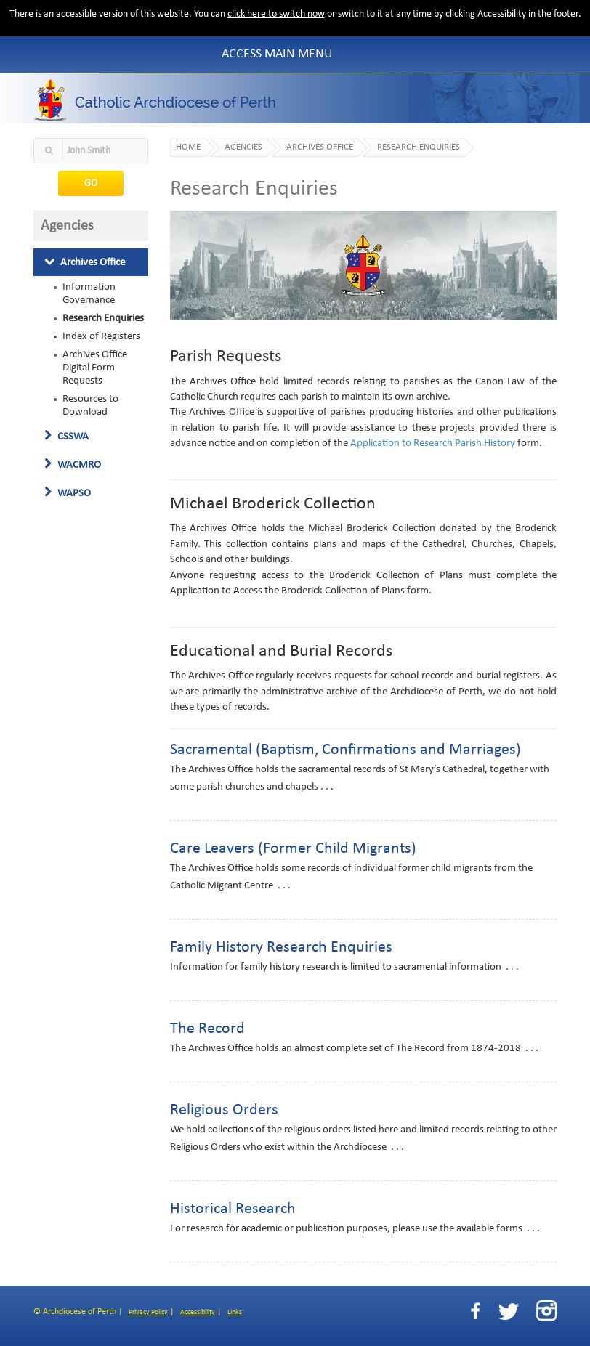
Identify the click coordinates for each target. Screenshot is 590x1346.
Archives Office (84, 262)
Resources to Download (90, 405)
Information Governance (89, 293)
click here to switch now (276, 14)
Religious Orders (224, 1110)
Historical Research (233, 1209)
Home (188, 147)
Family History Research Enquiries (281, 947)
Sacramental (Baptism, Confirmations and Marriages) (345, 750)
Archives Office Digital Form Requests (94, 367)
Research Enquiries (103, 318)
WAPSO (67, 493)
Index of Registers (101, 336)
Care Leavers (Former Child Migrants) (293, 848)
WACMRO (72, 465)
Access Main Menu (277, 54)
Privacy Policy (148, 1312)
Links (234, 1312)
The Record (207, 1029)
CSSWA (66, 436)
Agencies (243, 147)
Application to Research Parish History (432, 443)
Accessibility (197, 1312)
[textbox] (90, 150)
